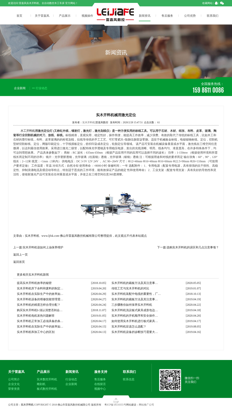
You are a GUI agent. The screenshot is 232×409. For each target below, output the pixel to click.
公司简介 (14, 379)
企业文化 (14, 384)
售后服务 (167, 15)
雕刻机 (41, 384)
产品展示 (65, 15)
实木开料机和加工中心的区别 (36, 331)
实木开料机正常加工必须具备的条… (40, 321)
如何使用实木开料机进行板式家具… (134, 321)
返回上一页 (20, 254)
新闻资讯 (144, 15)
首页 (19, 15)
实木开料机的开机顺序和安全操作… (134, 315)
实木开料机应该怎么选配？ (128, 326)
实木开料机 (88, 122)
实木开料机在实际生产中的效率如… (40, 293)
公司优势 (190, 15)
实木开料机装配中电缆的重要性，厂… (136, 293)
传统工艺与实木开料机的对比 (130, 288)
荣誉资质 (14, 388)
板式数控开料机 (47, 388)
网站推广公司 (146, 404)
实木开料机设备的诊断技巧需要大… (134, 331)
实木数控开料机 (47, 379)
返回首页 (19, 261)
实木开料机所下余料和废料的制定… (40, 288)
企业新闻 (71, 384)
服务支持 (100, 372)
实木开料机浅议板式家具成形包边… (134, 310)
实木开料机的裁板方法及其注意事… (134, 282)
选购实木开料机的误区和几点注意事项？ (193, 247)
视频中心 (100, 388)
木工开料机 (27, 130)
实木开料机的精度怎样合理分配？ (38, 304)
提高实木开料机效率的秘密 (34, 282)
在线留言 (100, 384)
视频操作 (87, 15)
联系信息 (128, 379)
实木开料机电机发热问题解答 (36, 315)
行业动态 (71, 379)
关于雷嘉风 (42, 15)
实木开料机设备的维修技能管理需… (40, 299)
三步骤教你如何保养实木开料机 (131, 304)
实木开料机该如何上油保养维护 (43, 247)
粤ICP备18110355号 (115, 404)
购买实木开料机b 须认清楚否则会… (40, 310)
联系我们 (212, 15)
